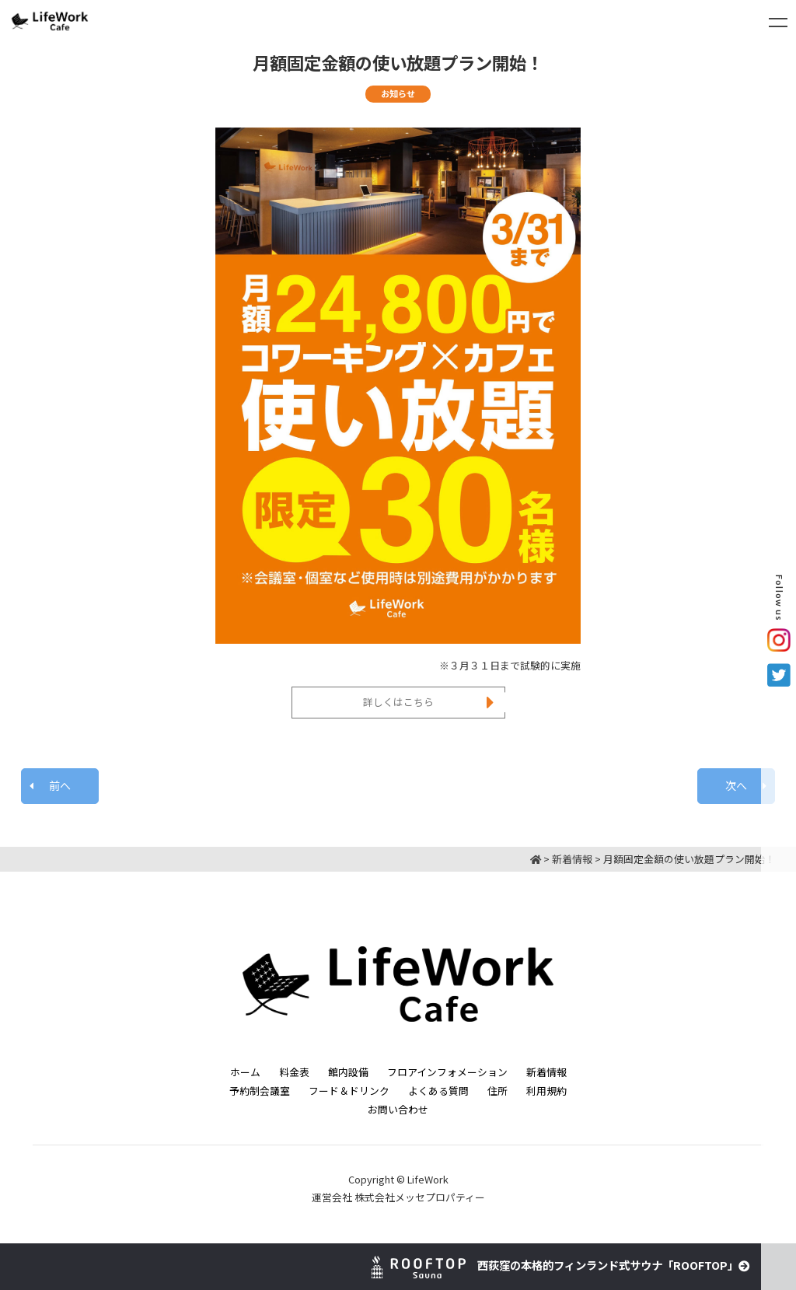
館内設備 (348, 1072)
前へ (60, 785)
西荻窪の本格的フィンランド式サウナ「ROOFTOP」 (560, 1265)
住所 (497, 1090)
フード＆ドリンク (349, 1090)
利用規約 (546, 1090)
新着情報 (546, 1072)
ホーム (245, 1072)
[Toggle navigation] (778, 22)
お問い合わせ (398, 1109)
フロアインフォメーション (447, 1072)
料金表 (294, 1072)
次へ (736, 785)
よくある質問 (438, 1090)
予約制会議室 (259, 1090)
